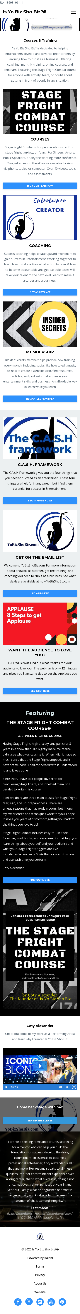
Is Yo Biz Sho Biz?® (25, 11)
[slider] (36, 1087)
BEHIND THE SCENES (40, 1120)
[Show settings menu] (66, 1087)
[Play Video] (6, 1087)
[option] (40, 1179)
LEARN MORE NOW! (40, 500)
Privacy (40, 1275)
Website (40, 1292)
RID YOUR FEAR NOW (40, 185)
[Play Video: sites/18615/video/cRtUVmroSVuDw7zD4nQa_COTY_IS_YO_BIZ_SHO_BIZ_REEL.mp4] (40, 1066)
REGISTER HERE (40, 691)
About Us (40, 1283)
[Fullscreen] (73, 1087)
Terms (40, 1266)
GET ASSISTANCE (40, 292)
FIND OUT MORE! (40, 880)
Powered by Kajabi (40, 1258)
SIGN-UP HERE (40, 593)
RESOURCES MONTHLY (40, 398)
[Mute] (59, 1087)
